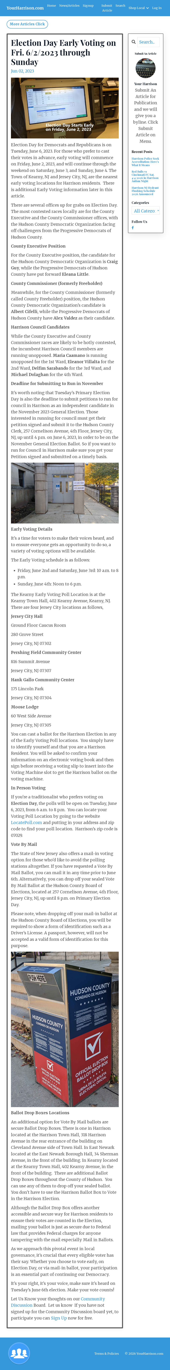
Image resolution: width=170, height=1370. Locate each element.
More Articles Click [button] (28, 24)
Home (51, 5)
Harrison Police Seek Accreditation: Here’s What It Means (145, 162)
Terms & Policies (106, 1354)
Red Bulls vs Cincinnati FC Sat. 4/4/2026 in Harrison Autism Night (145, 176)
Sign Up (59, 1318)
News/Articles (69, 5)
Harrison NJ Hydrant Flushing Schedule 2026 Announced (145, 191)
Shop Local (138, 8)
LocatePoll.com (26, 823)
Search (120, 5)
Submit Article (106, 8)
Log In (157, 8)
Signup (88, 5)
